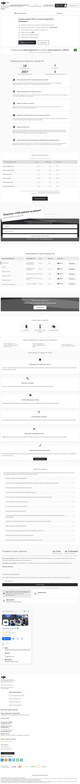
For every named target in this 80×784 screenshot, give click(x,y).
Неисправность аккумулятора (30, 263)
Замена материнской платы (8, 170)
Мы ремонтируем (20, 13)
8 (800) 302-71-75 (6, 723)
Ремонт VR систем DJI (15, 702)
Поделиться (2, 760)
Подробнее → (72, 263)
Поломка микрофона (32, 283)
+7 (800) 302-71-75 (49, 5)
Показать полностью (7, 566)
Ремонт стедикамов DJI (15, 705)
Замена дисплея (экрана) (8, 182)
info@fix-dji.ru (5, 727)
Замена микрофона (7, 178)
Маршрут (6, 639)
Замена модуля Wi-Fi (7, 174)
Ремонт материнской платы (8, 166)
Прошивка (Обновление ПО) (8, 186)
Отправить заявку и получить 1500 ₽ (40, 236)
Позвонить (60, 13)
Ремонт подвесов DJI (15, 698)
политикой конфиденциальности (46, 238)
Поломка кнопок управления (31, 269)
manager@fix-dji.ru (6, 731)
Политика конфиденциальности (40, 775)
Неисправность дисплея (32, 274)
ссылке (7, 688)
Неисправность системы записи (32, 278)
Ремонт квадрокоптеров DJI (17, 695)
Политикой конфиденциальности (52, 588)
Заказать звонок (40, 307)
